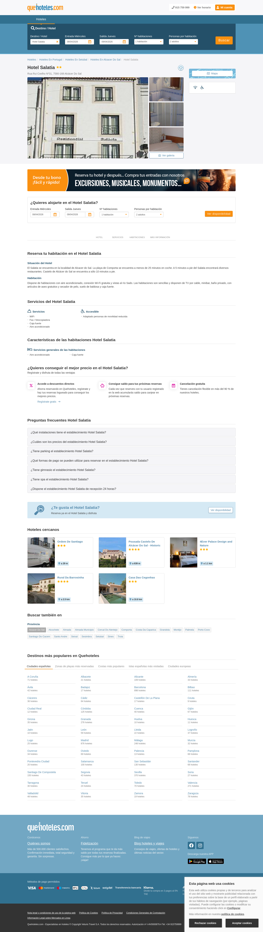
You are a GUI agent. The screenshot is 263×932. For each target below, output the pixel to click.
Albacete (86, 676)
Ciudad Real (34, 708)
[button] (225, 7)
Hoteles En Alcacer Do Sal (105, 59)
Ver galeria (166, 155)
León (84, 729)
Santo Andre (60, 636)
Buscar (224, 40)
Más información (160, 237)
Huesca (192, 719)
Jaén (30, 729)
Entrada (75, 36)
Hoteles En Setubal (76, 59)
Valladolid (32, 793)
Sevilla (138, 772)
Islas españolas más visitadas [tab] (146, 666)
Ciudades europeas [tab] (179, 666)
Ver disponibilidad (218, 213)
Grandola (165, 629)
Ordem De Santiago (70, 541)
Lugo (30, 740)
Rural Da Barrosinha (70, 577)
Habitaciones (137, 237)
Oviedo (85, 750)
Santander (194, 761)
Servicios (117, 237)
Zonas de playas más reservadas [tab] (74, 666)
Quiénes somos (38, 843)
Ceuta (191, 698)
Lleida (137, 729)
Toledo (138, 782)
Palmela (189, 629)
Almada (67, 629)
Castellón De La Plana (147, 698)
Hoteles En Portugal (50, 59)
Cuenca (138, 708)
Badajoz (85, 687)
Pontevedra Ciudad (38, 761)
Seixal (74, 636)
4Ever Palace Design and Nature (216, 543)
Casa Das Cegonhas (142, 577)
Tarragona (33, 782)
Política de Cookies (88, 913)
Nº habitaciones (143, 36)
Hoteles (31, 59)
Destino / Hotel (38, 36)
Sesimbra (87, 636)
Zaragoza (193, 793)
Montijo (177, 629)
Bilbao (191, 687)
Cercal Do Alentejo (107, 629)
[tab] (131, 432)
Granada (86, 719)
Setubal (100, 636)
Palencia (139, 750)
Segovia (85, 772)
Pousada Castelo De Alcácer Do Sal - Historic (144, 543)
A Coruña (32, 676)
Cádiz (84, 698)
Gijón (191, 708)
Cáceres (32, 698)
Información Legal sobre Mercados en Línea (48, 918)
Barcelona (140, 687)
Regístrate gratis (48, 401)
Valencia (192, 782)
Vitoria (84, 793)
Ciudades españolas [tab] (39, 666)
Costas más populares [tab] (111, 666)
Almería (192, 676)
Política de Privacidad (112, 913)
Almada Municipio (84, 629)
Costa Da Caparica (146, 629)
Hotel (99, 237)
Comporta (126, 629)
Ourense (32, 750)
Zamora (138, 793)
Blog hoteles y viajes (149, 843)
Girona (31, 719)
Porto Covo (204, 629)
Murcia (191, 740)
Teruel (84, 782)
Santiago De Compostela (41, 772)
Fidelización (89, 843)
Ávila (30, 687)
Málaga (138, 740)
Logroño (192, 729)
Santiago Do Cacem (39, 636)
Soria (191, 772)
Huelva (138, 719)
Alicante (138, 676)
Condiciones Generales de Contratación (145, 913)
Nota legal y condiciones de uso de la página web (51, 913)
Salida (107, 36)
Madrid (85, 740)
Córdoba (86, 708)
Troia (120, 636)
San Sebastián (142, 761)
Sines (111, 636)
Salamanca (87, 761)
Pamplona (193, 750)
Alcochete (54, 629)
